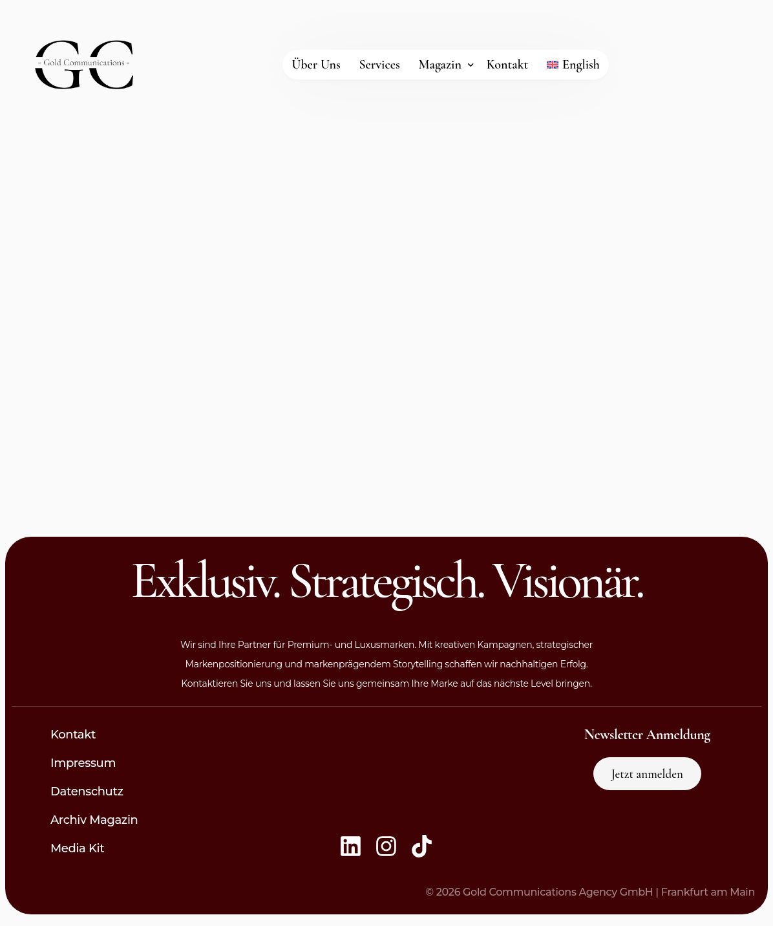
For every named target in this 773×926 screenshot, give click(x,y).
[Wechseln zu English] (573, 65)
